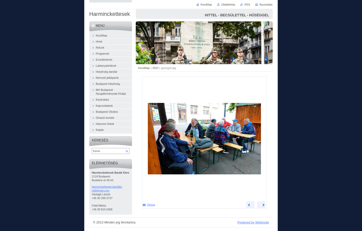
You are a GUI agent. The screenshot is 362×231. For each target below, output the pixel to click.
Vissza (151, 204)
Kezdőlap (144, 67)
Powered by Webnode (253, 222)
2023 (155, 67)
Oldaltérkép (228, 4)
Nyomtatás (266, 4)
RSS (247, 4)
